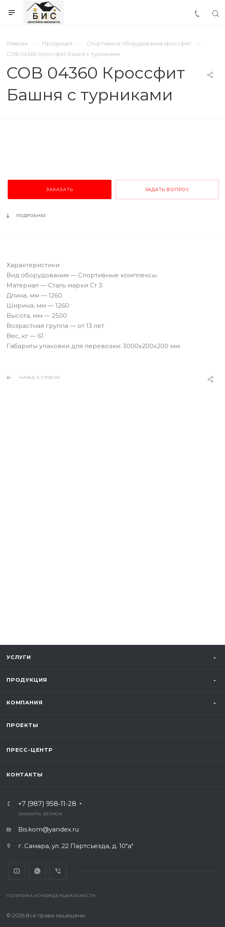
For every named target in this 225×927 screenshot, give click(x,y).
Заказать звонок (41, 813)
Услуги (18, 657)
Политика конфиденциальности (51, 895)
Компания (24, 702)
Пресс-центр (29, 749)
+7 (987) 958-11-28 (47, 804)
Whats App (37, 871)
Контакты (24, 774)
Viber (58, 871)
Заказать (59, 371)
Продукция (26, 679)
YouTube (16, 871)
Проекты (22, 725)
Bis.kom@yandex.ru (48, 829)
